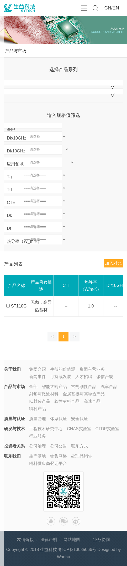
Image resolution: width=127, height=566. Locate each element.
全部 (11, 129)
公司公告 (58, 446)
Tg (9, 177)
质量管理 (37, 418)
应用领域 (15, 164)
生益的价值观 (62, 369)
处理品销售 (81, 456)
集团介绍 (37, 369)
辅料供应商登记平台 (48, 463)
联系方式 (79, 446)
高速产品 (92, 401)
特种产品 (37, 408)
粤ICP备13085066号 (77, 549)
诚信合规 (104, 376)
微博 (76, 521)
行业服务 (37, 436)
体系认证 (58, 418)
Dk (9, 215)
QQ (51, 521)
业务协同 (101, 539)
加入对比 (113, 263)
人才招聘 (83, 376)
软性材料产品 (67, 401)
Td (9, 189)
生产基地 (37, 456)
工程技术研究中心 (46, 428)
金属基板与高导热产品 (84, 394)
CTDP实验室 (108, 428)
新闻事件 (37, 376)
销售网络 (58, 456)
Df (9, 228)
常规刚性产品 (83, 386)
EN (116, 8)
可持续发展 (60, 376)
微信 (63, 521)
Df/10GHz (16, 151)
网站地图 (72, 539)
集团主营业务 (92, 369)
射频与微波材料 (44, 394)
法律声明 (48, 539)
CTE (11, 202)
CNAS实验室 (79, 428)
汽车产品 (108, 386)
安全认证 (79, 418)
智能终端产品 (54, 386)
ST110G (19, 306)
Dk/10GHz (16, 138)
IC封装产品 (39, 401)
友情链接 (25, 539)
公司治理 (37, 446)
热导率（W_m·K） (24, 241)
